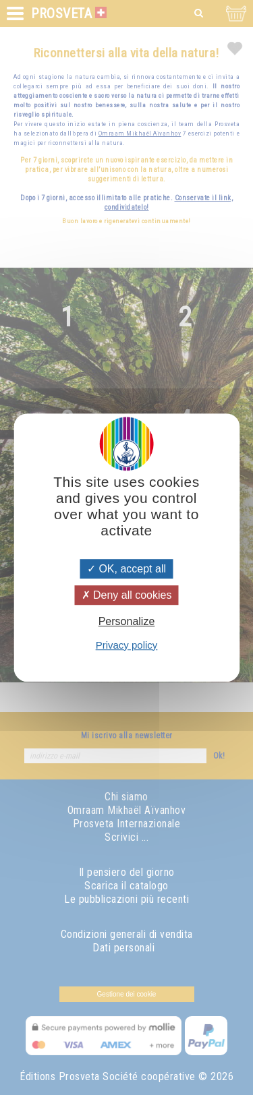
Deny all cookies (127, 595)
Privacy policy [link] (127, 645)
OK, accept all (126, 568)
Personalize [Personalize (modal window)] (127, 622)
